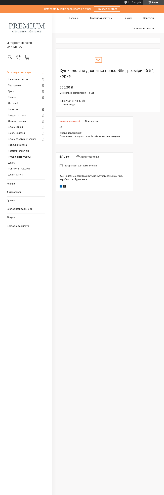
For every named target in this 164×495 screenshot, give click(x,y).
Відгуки (11, 217)
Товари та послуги (100, 18)
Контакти (148, 18)
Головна (73, 18)
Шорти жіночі (15, 174)
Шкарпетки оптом (18, 79)
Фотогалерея (14, 192)
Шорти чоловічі (16, 133)
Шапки (11, 162)
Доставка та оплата (18, 226)
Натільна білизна (17, 145)
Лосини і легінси (17, 121)
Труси (11, 91)
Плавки (12, 97)
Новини (11, 183)
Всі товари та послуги (19, 72)
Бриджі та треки (17, 115)
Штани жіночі (15, 127)
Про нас (11, 200)
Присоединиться (106, 9)
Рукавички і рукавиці (19, 156)
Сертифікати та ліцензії (19, 209)
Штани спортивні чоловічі (22, 139)
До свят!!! (13, 103)
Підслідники (14, 85)
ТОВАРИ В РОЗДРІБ (19, 168)
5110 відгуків (134, 2)
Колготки (13, 109)
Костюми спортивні (18, 151)
